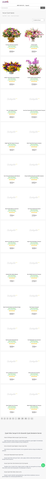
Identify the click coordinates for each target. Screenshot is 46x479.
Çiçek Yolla (4, 15)
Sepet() (27, 5)
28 (19, 418)
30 (25, 418)
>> (32, 418)
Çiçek (9, 15)
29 (22, 418)
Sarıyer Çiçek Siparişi (15, 15)
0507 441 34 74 (20, 5)
